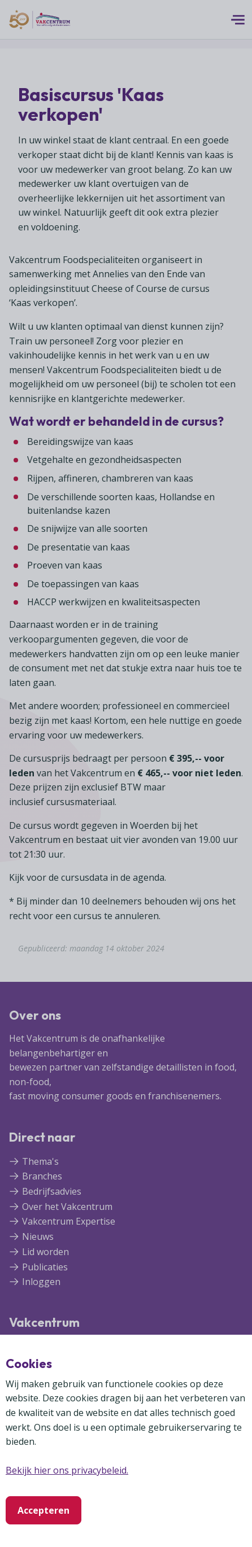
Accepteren (43, 1510)
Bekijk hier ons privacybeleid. (67, 1470)
